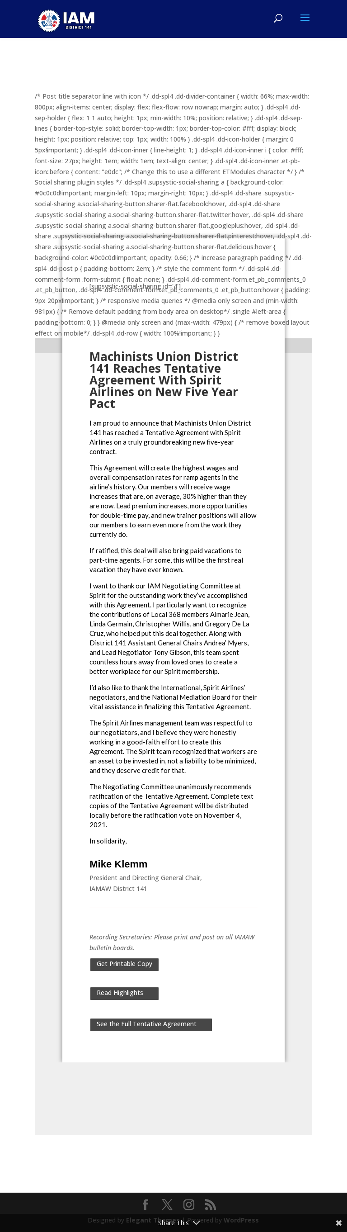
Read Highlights (120, 992)
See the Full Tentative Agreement (147, 1023)
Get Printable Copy (124, 963)
